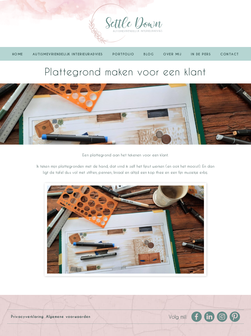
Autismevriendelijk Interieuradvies (68, 54)
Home (17, 54)
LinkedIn (209, 317)
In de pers (201, 54)
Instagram (222, 317)
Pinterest (235, 317)
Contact (229, 54)
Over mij (172, 54)
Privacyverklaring (27, 316)
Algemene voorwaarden (68, 316)
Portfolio (123, 54)
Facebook (196, 317)
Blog (149, 54)
